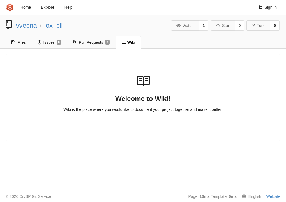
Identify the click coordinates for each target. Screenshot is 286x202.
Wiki (128, 42)
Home (25, 7)
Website (273, 196)
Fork (258, 25)
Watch (184, 25)
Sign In (268, 7)
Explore (47, 7)
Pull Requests (91, 42)
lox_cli (53, 25)
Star (222, 25)
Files (18, 42)
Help (68, 7)
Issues (49, 42)
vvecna (26, 25)
